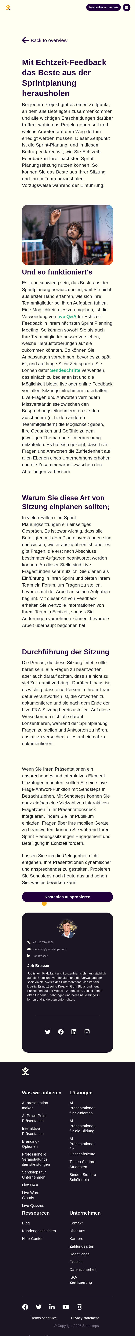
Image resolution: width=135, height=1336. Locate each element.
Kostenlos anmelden (103, 7)
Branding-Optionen (30, 1144)
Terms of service (44, 1318)
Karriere (76, 1239)
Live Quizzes (33, 1205)
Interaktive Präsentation (33, 1131)
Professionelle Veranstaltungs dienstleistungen (36, 1159)
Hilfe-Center (32, 1239)
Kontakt (76, 1223)
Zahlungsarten (82, 1246)
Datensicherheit (83, 1269)
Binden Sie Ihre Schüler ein (83, 1177)
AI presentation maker (35, 1105)
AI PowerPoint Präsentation (34, 1118)
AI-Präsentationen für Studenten (83, 1108)
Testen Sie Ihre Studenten (82, 1164)
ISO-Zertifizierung (81, 1279)
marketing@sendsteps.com (46, 949)
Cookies (77, 1262)
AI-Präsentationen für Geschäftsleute (83, 1146)
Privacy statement (85, 1318)
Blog (26, 1223)
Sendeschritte (65, 370)
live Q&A (67, 316)
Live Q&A (30, 1185)
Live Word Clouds (30, 1195)
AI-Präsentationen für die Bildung (83, 1126)
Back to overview (45, 40)
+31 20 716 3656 (40, 942)
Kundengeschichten (39, 1231)
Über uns (77, 1231)
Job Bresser (37, 955)
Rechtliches (80, 1254)
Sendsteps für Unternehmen (34, 1174)
